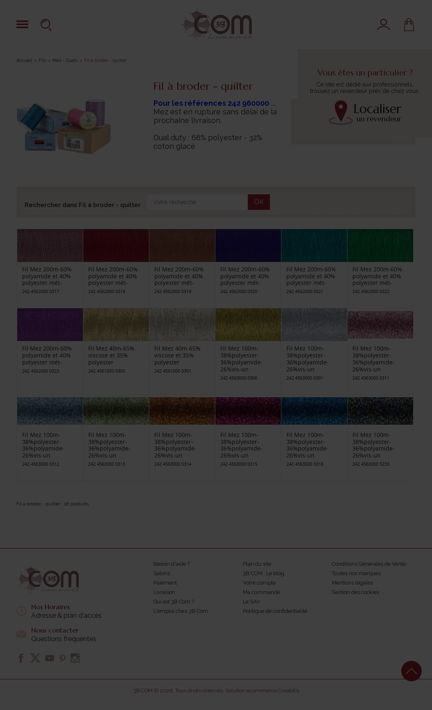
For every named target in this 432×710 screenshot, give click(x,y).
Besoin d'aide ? (171, 564)
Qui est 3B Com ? (173, 601)
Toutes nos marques (356, 573)
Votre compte (259, 582)
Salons (161, 573)
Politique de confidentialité (275, 611)
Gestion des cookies (355, 592)
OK (259, 202)
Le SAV (251, 601)
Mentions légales (352, 582)
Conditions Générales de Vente (369, 564)
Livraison (164, 592)
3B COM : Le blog (263, 573)
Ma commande (261, 592)
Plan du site (257, 564)
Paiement (165, 582)
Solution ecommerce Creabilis (262, 690)
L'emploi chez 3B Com (180, 611)
